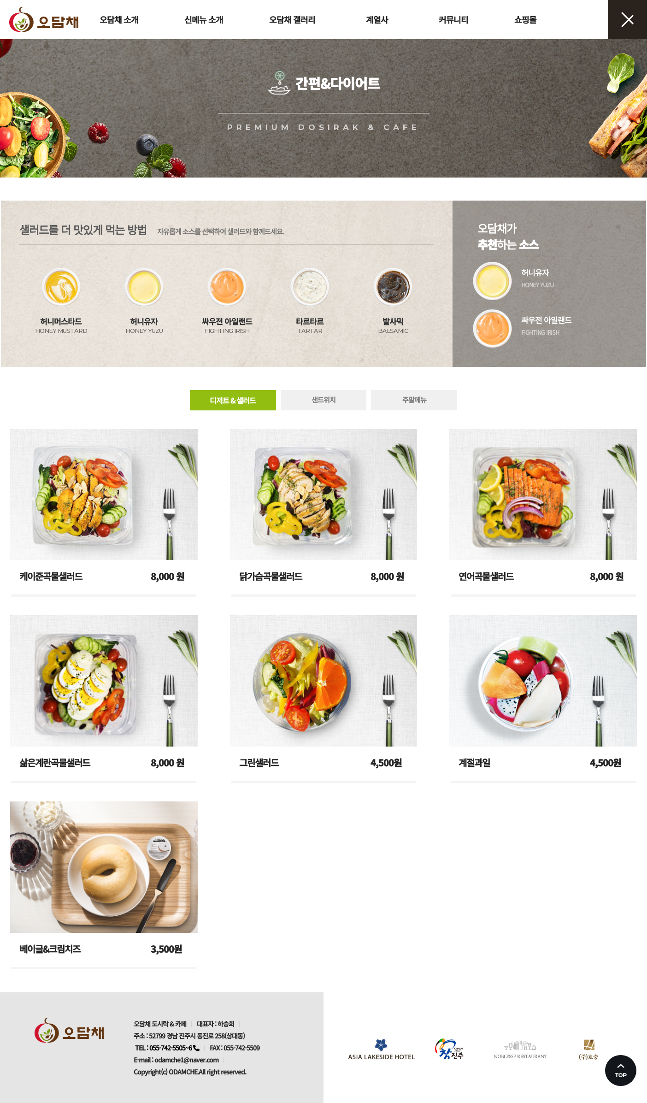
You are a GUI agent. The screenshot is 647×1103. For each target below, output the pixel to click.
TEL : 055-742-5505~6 (167, 1047)
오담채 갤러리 (292, 19)
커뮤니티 (453, 19)
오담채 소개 (119, 19)
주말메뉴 (414, 399)
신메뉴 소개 (203, 19)
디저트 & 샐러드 (233, 400)
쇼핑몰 (525, 19)
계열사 (377, 19)
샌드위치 (323, 399)
